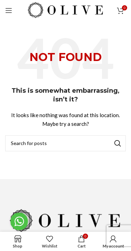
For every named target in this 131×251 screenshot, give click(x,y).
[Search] (65, 143)
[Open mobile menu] (9, 10)
